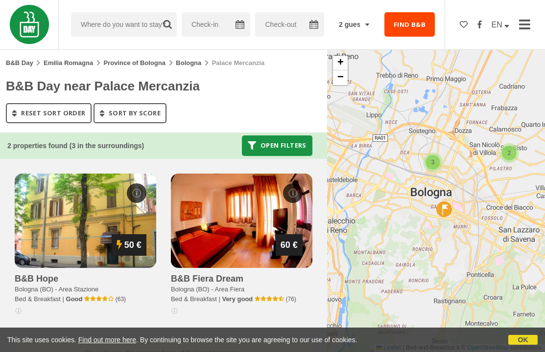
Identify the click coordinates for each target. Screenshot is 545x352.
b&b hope (36, 279)
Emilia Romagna (68, 62)
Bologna (188, 62)
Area (79, 289)
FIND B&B (410, 24)
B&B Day (19, 62)
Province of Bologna (135, 62)
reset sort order (49, 113)
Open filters (277, 145)
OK (523, 340)
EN (501, 25)
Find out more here (107, 340)
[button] (509, 153)
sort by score (130, 113)
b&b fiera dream (207, 279)
